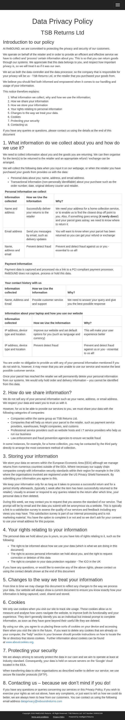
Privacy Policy (58, 717)
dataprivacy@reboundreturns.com (41, 701)
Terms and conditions (40, 717)
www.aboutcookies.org (19, 642)
